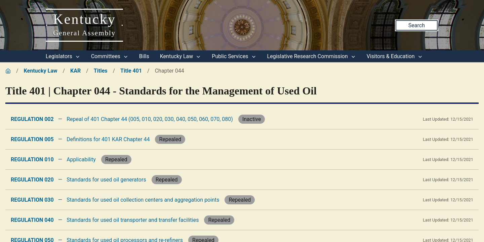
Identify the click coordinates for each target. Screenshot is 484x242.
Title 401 (131, 71)
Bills (144, 56)
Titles (101, 71)
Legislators (63, 56)
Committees (109, 56)
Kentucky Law (180, 56)
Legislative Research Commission (311, 56)
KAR (75, 71)
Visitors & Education (395, 56)
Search (416, 25)
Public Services (234, 56)
